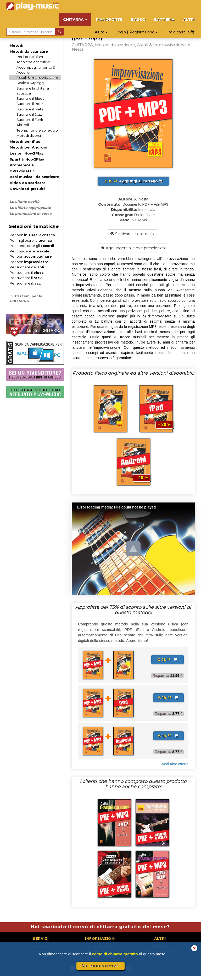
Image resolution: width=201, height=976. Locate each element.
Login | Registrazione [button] (136, 32)
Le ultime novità (24, 201)
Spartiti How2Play (27, 159)
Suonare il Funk (29, 119)
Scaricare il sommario (132, 234)
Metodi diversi (28, 135)
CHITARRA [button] (75, 19)
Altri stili (23, 125)
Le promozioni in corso (31, 213)
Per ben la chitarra (32, 235)
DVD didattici (23, 171)
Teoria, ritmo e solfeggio (37, 130)
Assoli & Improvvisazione (37, 77)
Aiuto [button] (101, 32)
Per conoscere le (29, 251)
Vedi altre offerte (175, 764)
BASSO (138, 19)
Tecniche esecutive (33, 62)
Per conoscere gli (32, 246)
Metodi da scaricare (29, 51)
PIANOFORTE (109, 19)
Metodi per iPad (25, 141)
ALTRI (189, 19)
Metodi (16, 45)
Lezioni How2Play (26, 153)
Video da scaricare (28, 183)
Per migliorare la (31, 240)
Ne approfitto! (100, 966)
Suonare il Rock (29, 104)
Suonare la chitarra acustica (32, 90)
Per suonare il (27, 273)
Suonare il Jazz (29, 114)
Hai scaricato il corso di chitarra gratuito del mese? (100, 926)
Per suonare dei (27, 267)
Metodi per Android (28, 147)
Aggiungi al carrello (133, 181)
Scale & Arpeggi (30, 83)
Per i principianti (30, 57)
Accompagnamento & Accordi (35, 69)
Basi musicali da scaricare (34, 177)
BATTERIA (164, 19)
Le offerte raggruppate (30, 207)
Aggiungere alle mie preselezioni (133, 248)
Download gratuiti (27, 189)
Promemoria (22, 165)
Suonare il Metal (30, 109)
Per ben (31, 256)
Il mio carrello (179, 32)
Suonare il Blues (30, 98)
